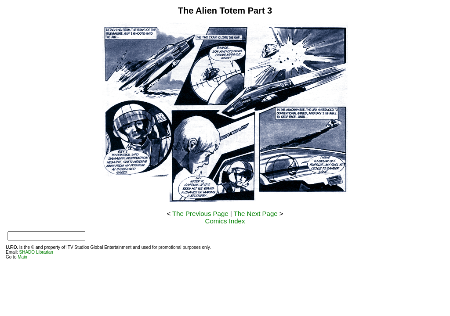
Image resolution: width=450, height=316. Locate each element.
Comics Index (225, 221)
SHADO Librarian (36, 252)
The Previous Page (200, 213)
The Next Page (256, 213)
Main (22, 257)
